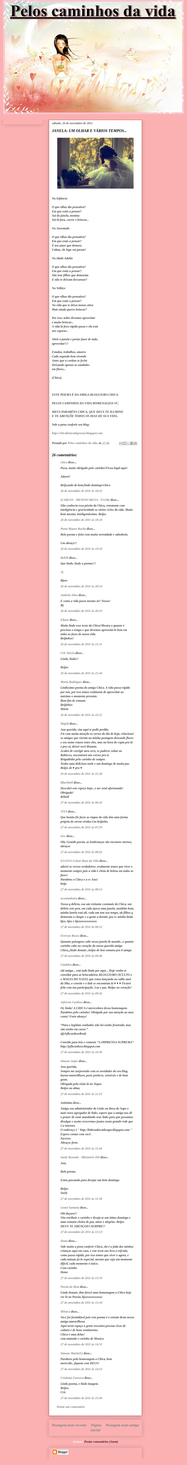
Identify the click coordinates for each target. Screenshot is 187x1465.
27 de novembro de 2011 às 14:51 (81, 1344)
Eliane (64, 619)
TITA (63, 811)
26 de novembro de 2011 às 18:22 (81, 490)
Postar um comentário (71, 1406)
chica (63, 462)
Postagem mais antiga (122, 1425)
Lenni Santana (69, 1207)
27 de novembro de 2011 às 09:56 (81, 993)
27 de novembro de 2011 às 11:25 (81, 1094)
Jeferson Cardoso (71, 1002)
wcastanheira (68, 898)
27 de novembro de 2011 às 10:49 (81, 1052)
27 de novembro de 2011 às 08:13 (81, 889)
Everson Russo (69, 935)
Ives (63, 836)
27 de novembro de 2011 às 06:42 (81, 802)
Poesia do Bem (69, 1286)
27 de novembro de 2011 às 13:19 (81, 1278)
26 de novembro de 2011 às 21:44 (81, 673)
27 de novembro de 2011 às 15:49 (81, 1398)
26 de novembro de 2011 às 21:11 (81, 644)
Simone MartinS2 (71, 1353)
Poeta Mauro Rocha (73, 528)
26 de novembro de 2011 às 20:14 (81, 586)
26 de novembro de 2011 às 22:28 (81, 773)
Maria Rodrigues (71, 682)
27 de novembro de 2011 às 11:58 (81, 1198)
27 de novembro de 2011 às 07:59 (81, 827)
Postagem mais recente (69, 1425)
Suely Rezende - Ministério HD (80, 1157)
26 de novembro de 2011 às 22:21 (81, 714)
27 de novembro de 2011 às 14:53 (81, 1369)
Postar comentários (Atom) (101, 1441)
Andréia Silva (69, 595)
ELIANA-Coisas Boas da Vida (79, 860)
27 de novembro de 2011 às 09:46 (81, 955)
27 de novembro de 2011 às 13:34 (81, 1302)
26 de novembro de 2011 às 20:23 (81, 610)
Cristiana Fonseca (72, 1377)
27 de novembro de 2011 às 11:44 (81, 1148)
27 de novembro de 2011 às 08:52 (81, 927)
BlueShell (66, 782)
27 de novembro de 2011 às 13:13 (81, 1232)
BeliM (64, 557)
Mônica (65, 1311)
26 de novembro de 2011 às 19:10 (81, 548)
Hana (64, 1240)
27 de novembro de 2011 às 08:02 (81, 852)
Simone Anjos (69, 1061)
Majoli (64, 723)
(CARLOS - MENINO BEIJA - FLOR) (85, 499)
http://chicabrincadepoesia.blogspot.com (77, 433)
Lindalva (66, 964)
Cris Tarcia (67, 653)
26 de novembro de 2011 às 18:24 (81, 519)
